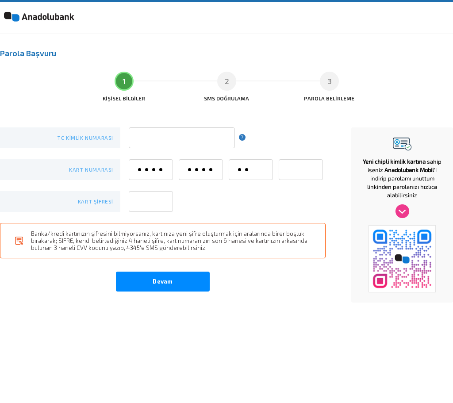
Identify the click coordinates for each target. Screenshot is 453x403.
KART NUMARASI (91, 169)
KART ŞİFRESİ (95, 201)
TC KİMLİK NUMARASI (85, 137)
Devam (163, 281)
